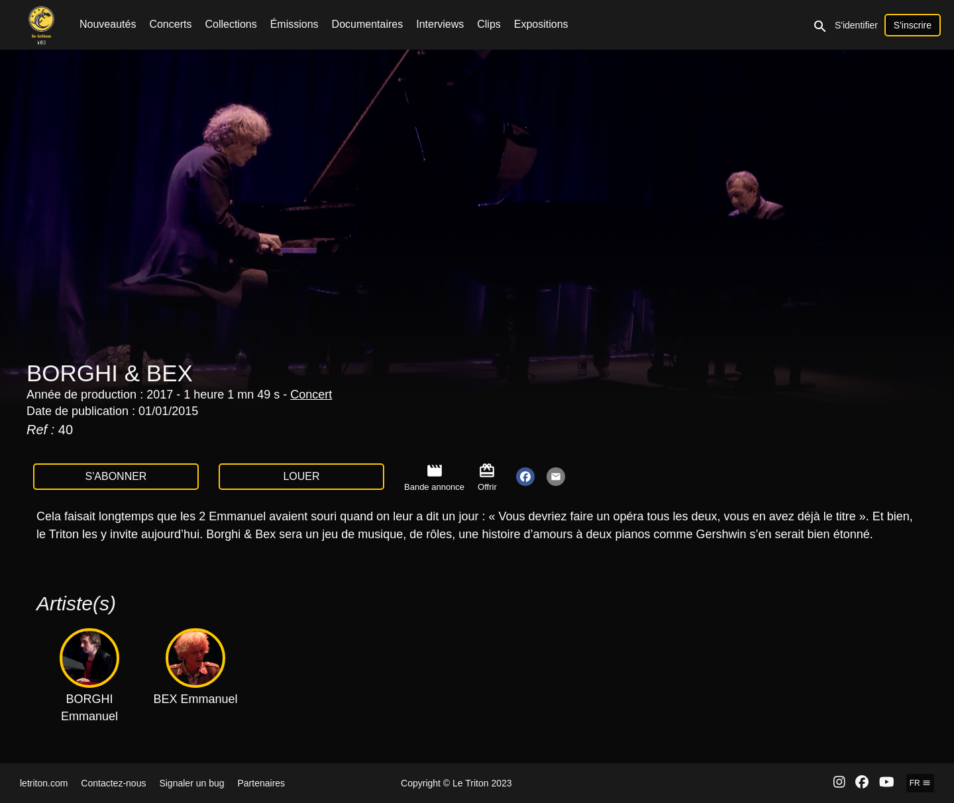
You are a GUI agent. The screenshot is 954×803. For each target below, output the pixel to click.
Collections (230, 24)
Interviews (440, 24)
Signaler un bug (191, 783)
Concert (311, 394)
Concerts (170, 24)
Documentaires (367, 24)
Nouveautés (108, 24)
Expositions (541, 24)
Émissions (294, 24)
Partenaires (262, 783)
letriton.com (44, 783)
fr (920, 783)
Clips (489, 24)
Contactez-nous (113, 783)
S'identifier (856, 25)
